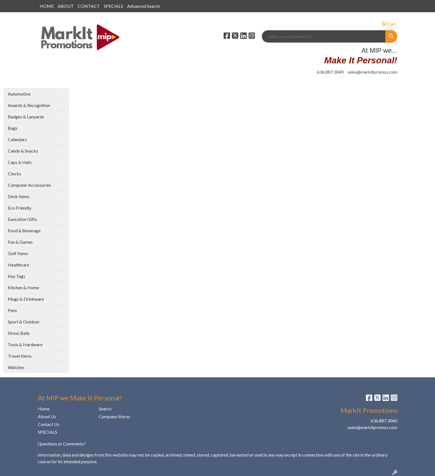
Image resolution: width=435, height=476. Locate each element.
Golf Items (18, 253)
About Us (47, 416)
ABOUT (66, 6)
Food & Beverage (24, 230)
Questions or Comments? (62, 443)
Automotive (19, 93)
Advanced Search (143, 6)
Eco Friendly (19, 207)
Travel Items (20, 355)
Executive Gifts (22, 219)
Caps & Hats (20, 162)
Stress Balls (19, 333)
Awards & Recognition (29, 105)
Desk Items (18, 196)
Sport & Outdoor (24, 321)
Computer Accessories (29, 185)
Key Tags (16, 276)
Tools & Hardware (25, 344)
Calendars (17, 139)
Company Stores (114, 416)
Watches (16, 367)
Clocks (14, 173)
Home (44, 408)
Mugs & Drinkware (26, 298)
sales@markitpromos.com (372, 71)
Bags (12, 128)
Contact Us (48, 424)
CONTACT (89, 6)
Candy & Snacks (23, 150)
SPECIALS (113, 6)
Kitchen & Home (23, 287)
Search (105, 408)
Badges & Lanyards (26, 116)
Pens (12, 310)
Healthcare (18, 264)
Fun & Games (20, 242)
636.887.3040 (330, 71)
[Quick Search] (324, 36)
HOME (47, 6)
